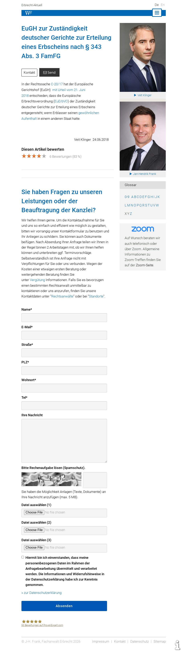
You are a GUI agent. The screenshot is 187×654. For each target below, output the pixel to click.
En (162, 5)
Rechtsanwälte (63, 301)
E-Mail (27, 332)
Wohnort (28, 385)
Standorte (98, 301)
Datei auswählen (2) (36, 527)
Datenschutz (138, 646)
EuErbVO (61, 101)
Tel (24, 402)
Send (49, 72)
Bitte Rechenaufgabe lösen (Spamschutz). (53, 473)
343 (95, 46)
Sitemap (159, 646)
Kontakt (29, 72)
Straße (27, 350)
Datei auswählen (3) (36, 545)
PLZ (25, 367)
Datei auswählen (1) (36, 510)
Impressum (99, 646)
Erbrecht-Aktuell (32, 5)
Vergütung (38, 285)
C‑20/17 (57, 84)
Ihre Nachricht (32, 420)
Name (26, 314)
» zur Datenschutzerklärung (42, 598)
